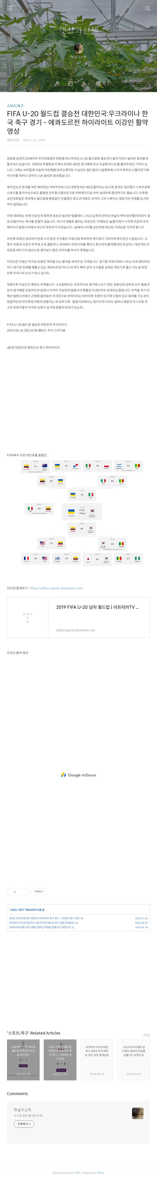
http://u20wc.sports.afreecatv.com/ (56, 588)
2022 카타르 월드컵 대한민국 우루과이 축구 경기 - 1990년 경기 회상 (44, 918)
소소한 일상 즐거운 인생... (29, 1115)
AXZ (77, 1172)
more (147, 1034)
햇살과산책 (79, 31)
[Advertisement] (78, 775)
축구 (21, 909)
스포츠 (13, 909)
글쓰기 (57, 84)
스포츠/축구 (15, 106)
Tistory (100, 1172)
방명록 (71, 84)
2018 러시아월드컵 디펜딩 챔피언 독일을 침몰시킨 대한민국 (39, 927)
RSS (85, 84)
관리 (99, 84)
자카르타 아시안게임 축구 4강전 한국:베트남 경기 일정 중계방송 (41, 922)
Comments (17, 1093)
